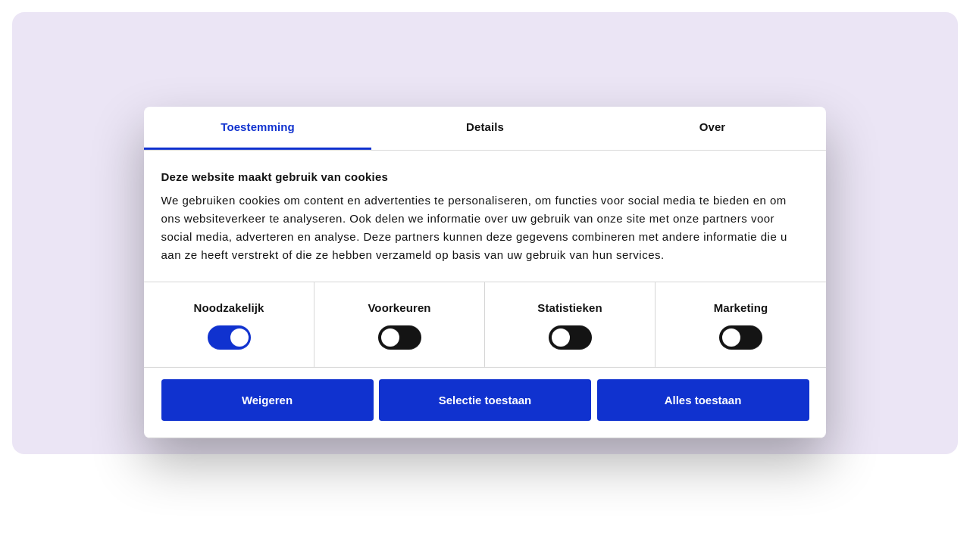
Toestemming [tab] (258, 126)
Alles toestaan (703, 400)
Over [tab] (712, 126)
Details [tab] (485, 126)
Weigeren (267, 400)
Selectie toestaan (485, 400)
